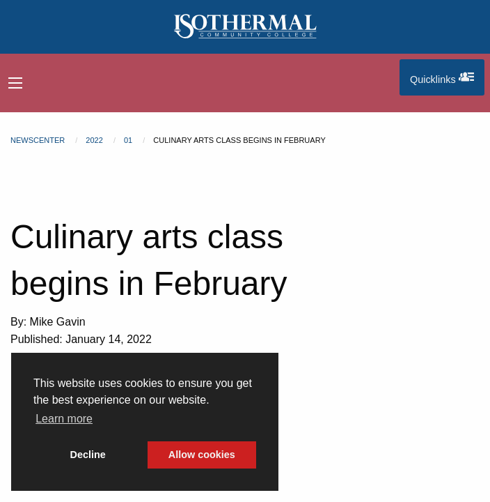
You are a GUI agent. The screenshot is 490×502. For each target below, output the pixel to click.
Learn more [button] (64, 419)
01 (128, 140)
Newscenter (37, 140)
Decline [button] (88, 454)
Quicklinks (447, 77)
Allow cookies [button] (201, 454)
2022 (94, 140)
